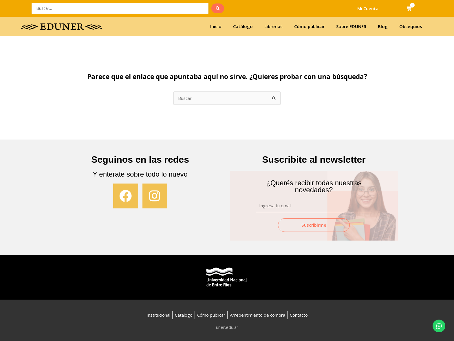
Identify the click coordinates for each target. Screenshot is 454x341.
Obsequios (410, 26)
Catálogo (243, 26)
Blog (383, 26)
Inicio (215, 26)
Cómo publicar (309, 26)
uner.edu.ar (227, 327)
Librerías (273, 26)
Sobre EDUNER (351, 26)
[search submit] (217, 8)
